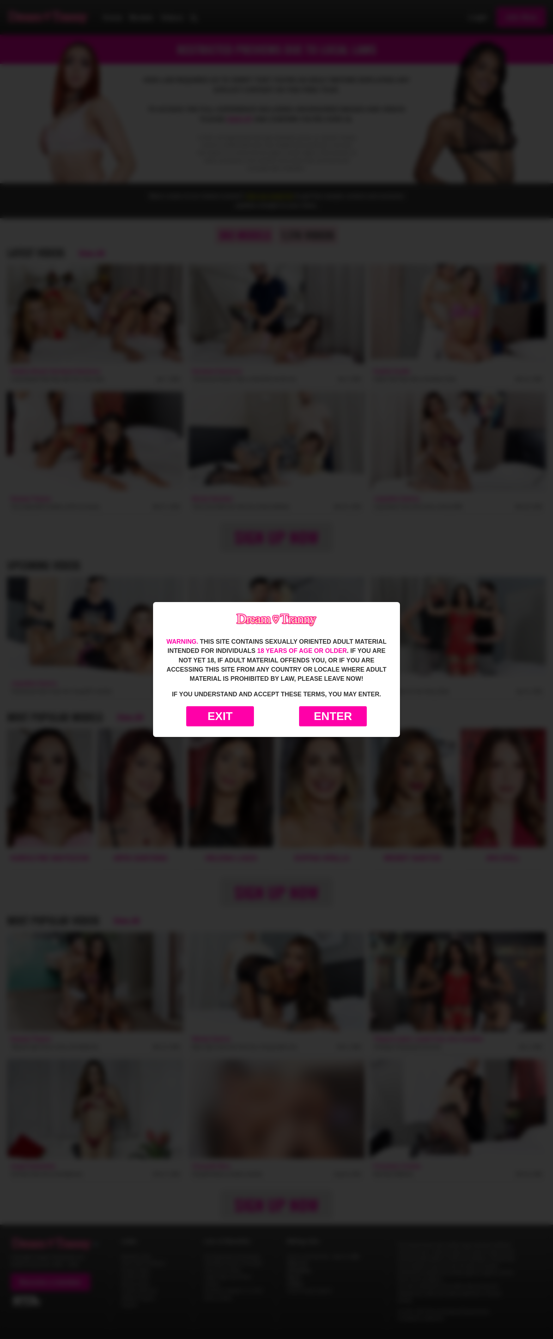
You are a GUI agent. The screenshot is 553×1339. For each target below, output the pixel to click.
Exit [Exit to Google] (219, 716)
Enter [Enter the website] (333, 716)
